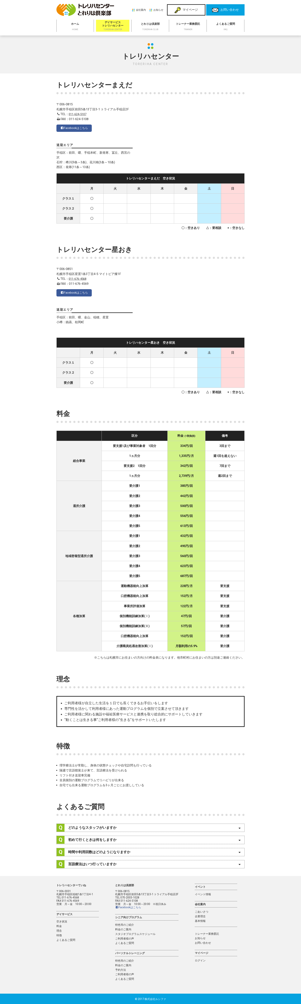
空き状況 (61, 921)
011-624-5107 (78, 114)
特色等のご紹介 (124, 924)
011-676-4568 (78, 278)
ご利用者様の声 (124, 938)
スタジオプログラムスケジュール (135, 933)
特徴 (59, 934)
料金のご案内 (123, 929)
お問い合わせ (225, 10)
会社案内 (141, 9)
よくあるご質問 (65, 939)
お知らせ (158, 9)
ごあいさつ (201, 911)
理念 (59, 930)
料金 (59, 925)
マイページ (186, 10)
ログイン (200, 960)
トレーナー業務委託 (207, 933)
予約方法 (120, 969)
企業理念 (200, 915)
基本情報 (200, 920)
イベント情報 (203, 893)
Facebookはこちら (75, 129)
